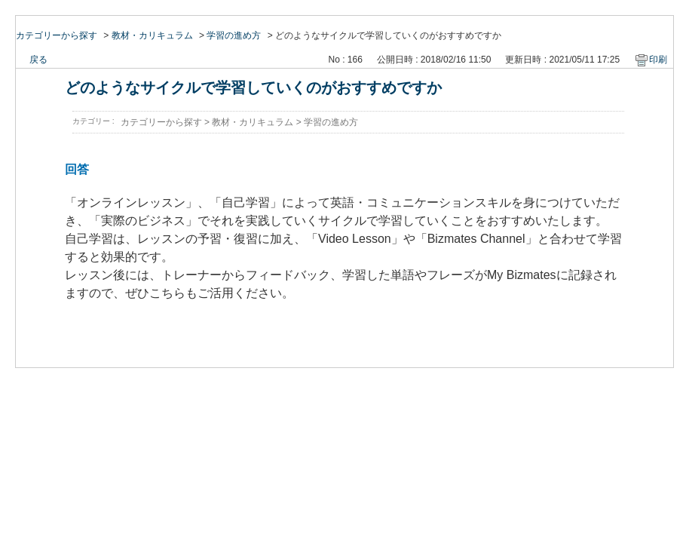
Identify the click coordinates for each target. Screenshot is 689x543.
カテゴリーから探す (56, 35)
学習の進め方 (234, 35)
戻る (38, 59)
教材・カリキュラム (152, 35)
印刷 (658, 59)
